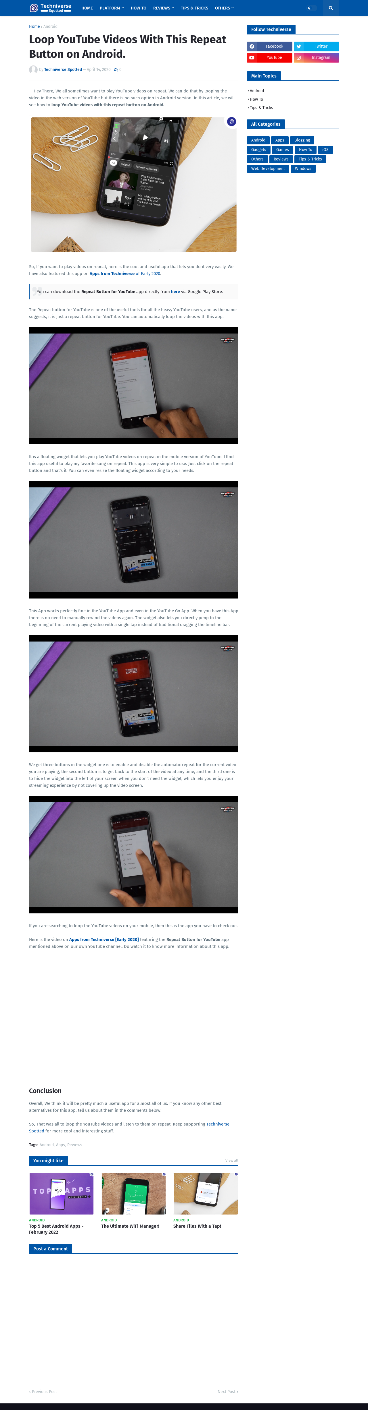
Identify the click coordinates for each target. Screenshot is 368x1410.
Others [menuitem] (222, 8)
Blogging (302, 140)
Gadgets (258, 149)
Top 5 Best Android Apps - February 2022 (56, 1229)
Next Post (226, 1391)
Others (257, 159)
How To (256, 99)
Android (50, 27)
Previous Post (44, 1391)
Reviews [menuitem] (161, 8)
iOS (325, 149)
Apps (60, 1145)
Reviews (74, 1145)
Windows (303, 168)
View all (231, 1160)
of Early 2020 (125, 273)
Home (34, 27)
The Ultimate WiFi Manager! (130, 1226)
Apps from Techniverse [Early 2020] (104, 939)
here (175, 291)
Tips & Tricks (261, 107)
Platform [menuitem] (110, 8)
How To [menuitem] (138, 8)
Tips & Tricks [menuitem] (194, 8)
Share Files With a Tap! (197, 1226)
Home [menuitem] (87, 8)
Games (282, 149)
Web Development (268, 168)
